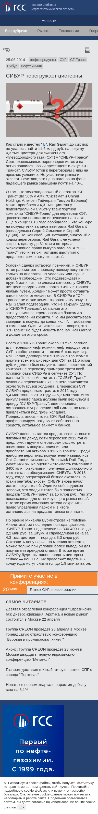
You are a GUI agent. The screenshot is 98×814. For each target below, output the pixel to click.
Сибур (12, 66)
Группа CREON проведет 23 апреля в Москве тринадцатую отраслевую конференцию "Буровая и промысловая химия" (46, 634)
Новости (49, 20)
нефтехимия (31, 66)
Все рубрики (16, 30)
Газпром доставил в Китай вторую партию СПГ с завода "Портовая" (49, 672)
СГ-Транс (77, 60)
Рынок (42, 30)
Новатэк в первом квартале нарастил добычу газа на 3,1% (46, 687)
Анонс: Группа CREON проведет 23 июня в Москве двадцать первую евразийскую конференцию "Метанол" (44, 654)
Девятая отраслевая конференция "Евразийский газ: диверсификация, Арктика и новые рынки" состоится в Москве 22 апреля (49, 614)
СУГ (63, 60)
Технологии (69, 30)
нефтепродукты (43, 60)
